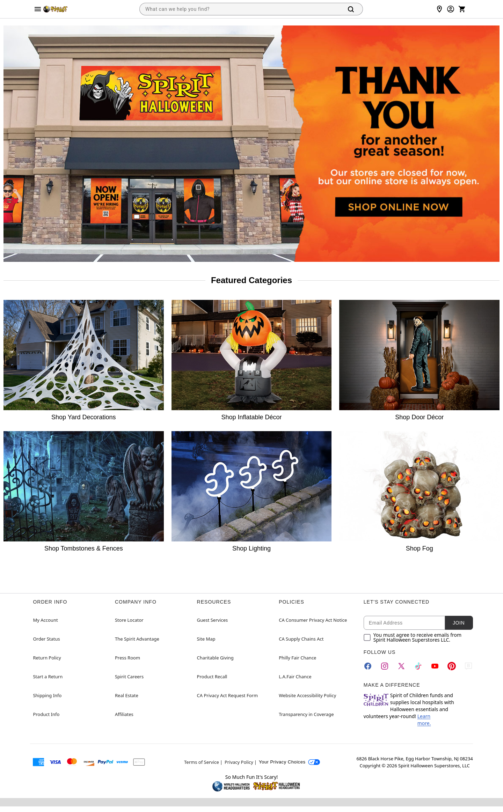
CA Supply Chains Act (301, 639)
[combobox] (240, 9)
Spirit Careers (129, 676)
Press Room (127, 658)
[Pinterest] (451, 666)
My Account (45, 620)
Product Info (46, 714)
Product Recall (212, 676)
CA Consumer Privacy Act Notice (313, 620)
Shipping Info (47, 695)
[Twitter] (401, 666)
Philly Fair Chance (297, 658)
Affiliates (124, 714)
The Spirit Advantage (137, 639)
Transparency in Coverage (306, 714)
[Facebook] (368, 666)
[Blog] (468, 666)
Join (459, 623)
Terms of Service (201, 762)
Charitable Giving (215, 658)
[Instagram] (384, 666)
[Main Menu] (37, 9)
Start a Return (48, 676)
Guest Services (212, 620)
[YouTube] (435, 666)
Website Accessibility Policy (307, 695)
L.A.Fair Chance (295, 676)
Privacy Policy (239, 762)
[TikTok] (418, 666)
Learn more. (424, 719)
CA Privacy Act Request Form (227, 695)
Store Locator (129, 620)
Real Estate (126, 695)
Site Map (206, 639)
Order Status (46, 639)
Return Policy (47, 658)
